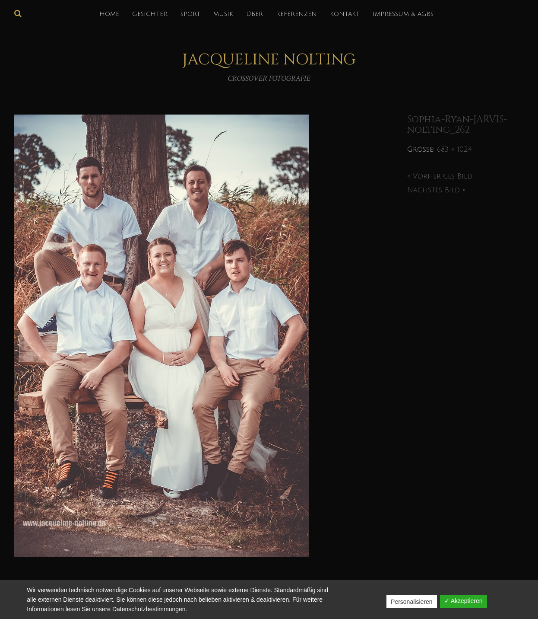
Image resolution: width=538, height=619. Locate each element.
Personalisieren (412, 601)
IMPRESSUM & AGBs (403, 14)
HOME (109, 14)
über (254, 14)
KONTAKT (345, 14)
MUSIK (223, 14)
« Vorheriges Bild (439, 176)
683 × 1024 (454, 149)
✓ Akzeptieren (463, 600)
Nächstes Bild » (436, 190)
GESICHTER (150, 14)
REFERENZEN (296, 14)
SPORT (190, 14)
